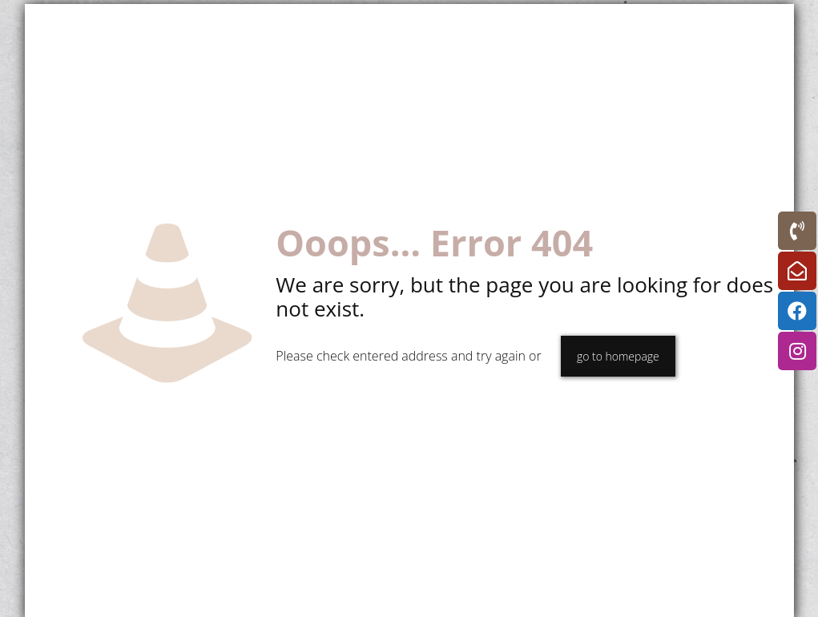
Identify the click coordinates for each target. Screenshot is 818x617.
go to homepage (618, 356)
